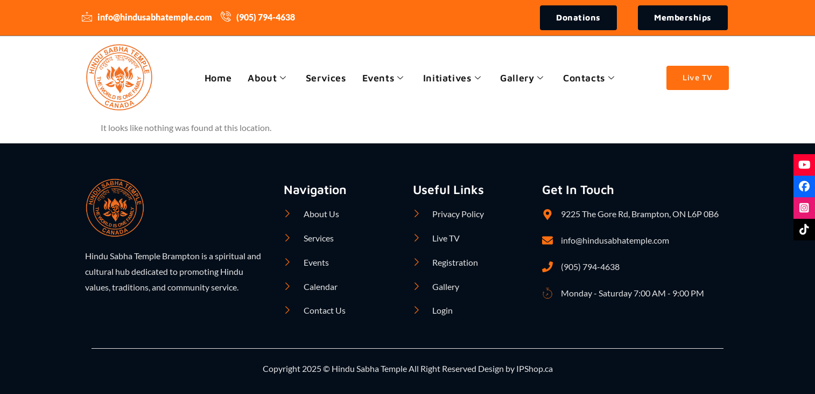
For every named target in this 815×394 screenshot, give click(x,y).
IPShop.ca (534, 369)
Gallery (523, 78)
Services (325, 78)
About (265, 78)
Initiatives (453, 78)
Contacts (591, 78)
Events (383, 78)
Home (216, 78)
